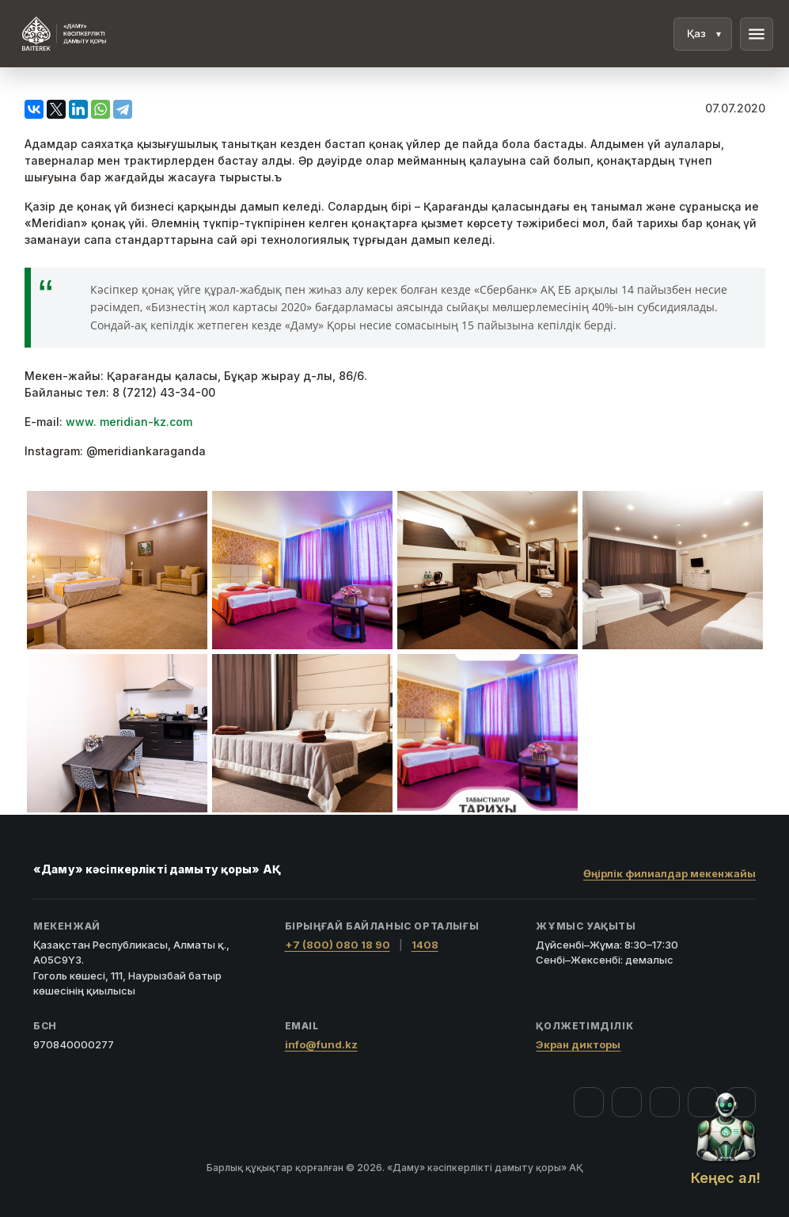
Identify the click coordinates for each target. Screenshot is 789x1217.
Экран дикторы (578, 1044)
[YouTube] (665, 1102)
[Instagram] (627, 1102)
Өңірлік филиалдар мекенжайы (669, 873)
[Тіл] (702, 34)
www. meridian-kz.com (129, 421)
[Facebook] (589, 1102)
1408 (425, 944)
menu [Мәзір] (756, 34)
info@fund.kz (321, 1044)
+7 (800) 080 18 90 (337, 944)
